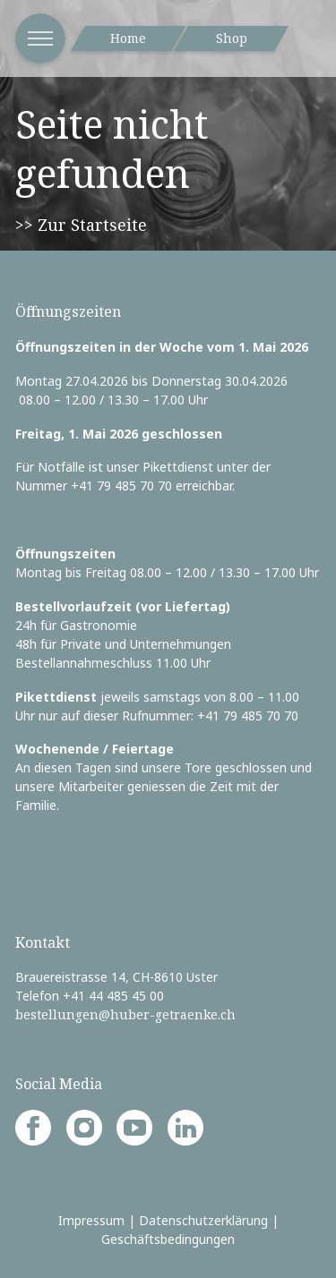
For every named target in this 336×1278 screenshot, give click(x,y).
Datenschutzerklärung (203, 1220)
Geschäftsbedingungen (168, 1239)
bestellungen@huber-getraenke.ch (125, 1014)
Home (128, 38)
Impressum (91, 1220)
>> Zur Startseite (81, 224)
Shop (231, 38)
